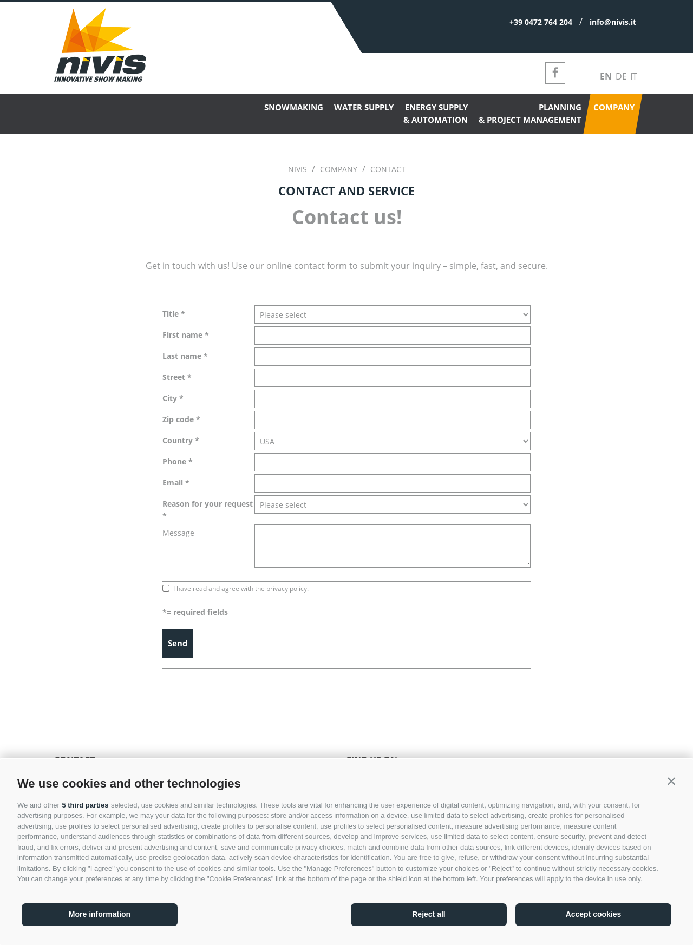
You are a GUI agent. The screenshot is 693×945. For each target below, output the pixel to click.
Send (178, 643)
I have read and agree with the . (241, 588)
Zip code (178, 419)
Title (170, 314)
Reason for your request (207, 503)
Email (172, 482)
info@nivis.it (613, 22)
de (621, 76)
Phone (174, 461)
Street (173, 377)
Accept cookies (594, 914)
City (169, 398)
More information (99, 914)
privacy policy (286, 588)
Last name (181, 356)
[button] (671, 781)
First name (182, 335)
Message (178, 533)
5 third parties (85, 805)
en (606, 76)
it (633, 76)
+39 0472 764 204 (540, 22)
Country (177, 440)
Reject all (428, 914)
